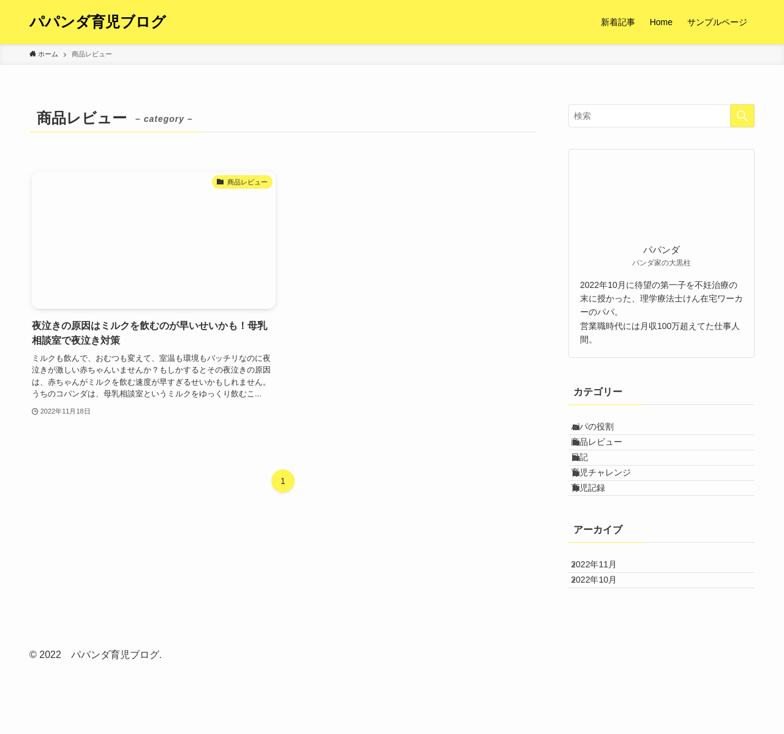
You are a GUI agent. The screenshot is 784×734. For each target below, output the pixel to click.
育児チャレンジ (611, 508)
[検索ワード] (661, 115)
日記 (589, 483)
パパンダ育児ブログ (97, 22)
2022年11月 (604, 621)
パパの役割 (602, 432)
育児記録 (598, 534)
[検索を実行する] (742, 115)
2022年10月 (604, 646)
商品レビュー (607, 457)
